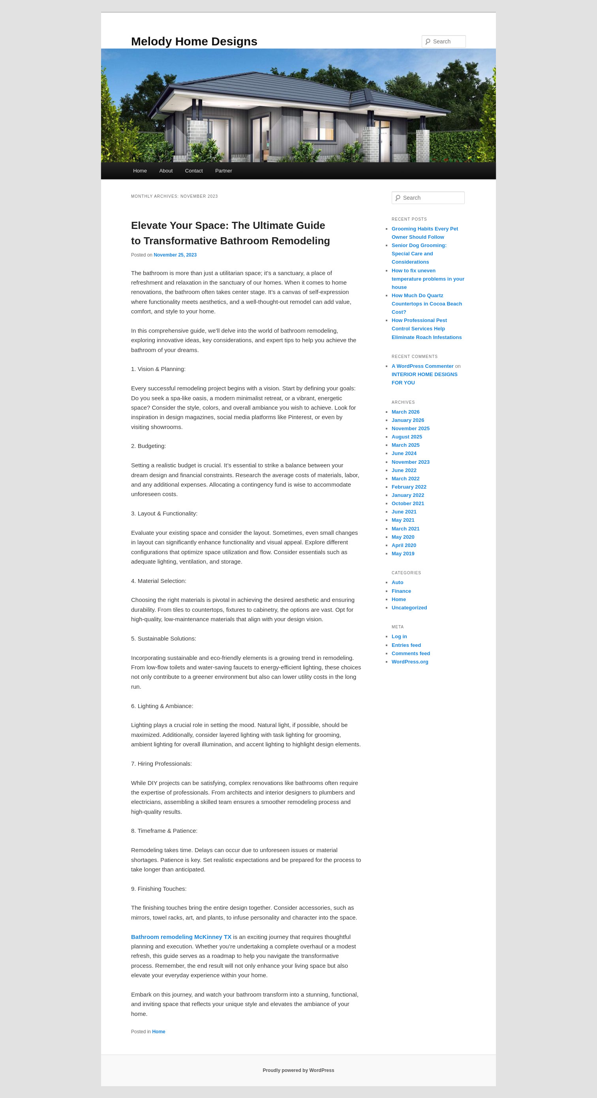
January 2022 (408, 495)
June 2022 (404, 470)
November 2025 (411, 428)
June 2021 (404, 512)
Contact (194, 171)
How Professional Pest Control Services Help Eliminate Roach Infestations (427, 328)
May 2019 (403, 553)
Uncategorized (409, 608)
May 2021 (403, 520)
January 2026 (408, 420)
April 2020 (404, 545)
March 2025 (406, 445)
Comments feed (411, 653)
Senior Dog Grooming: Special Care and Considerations (419, 253)
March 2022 (406, 479)
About (166, 171)
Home (140, 171)
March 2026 (406, 412)
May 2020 (403, 537)
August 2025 (407, 437)
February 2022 (409, 487)
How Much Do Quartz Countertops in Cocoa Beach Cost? (427, 303)
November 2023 (411, 462)
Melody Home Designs (194, 41)
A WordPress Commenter (423, 366)
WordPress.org (410, 662)
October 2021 (408, 503)
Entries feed (406, 645)
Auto (398, 582)
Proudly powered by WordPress (298, 1070)
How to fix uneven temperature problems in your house (428, 279)
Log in (399, 636)
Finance (401, 591)
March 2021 (406, 529)
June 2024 (404, 453)
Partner (223, 171)
